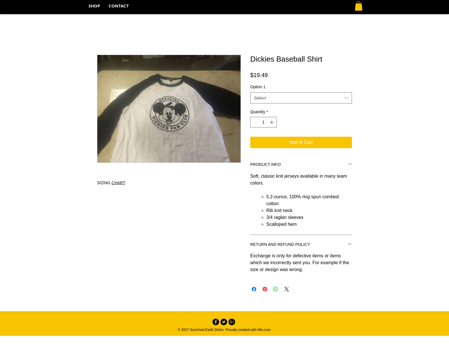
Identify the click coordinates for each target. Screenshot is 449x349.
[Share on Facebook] (254, 289)
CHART (118, 183)
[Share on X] (286, 289)
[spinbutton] (263, 122)
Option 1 (257, 87)
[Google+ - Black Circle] (232, 322)
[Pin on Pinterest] (264, 289)
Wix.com (264, 330)
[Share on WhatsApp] (275, 289)
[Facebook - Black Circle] (215, 322)
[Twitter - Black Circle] (223, 322)
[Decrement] (254, 122)
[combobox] (301, 97)
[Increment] (272, 122)
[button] (359, 6)
